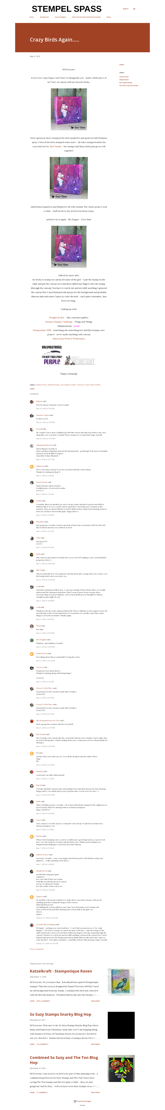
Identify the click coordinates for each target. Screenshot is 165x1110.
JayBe (38, 801)
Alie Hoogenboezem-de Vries (48, 720)
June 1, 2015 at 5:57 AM (45, 531)
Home (31, 17)
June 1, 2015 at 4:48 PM (45, 601)
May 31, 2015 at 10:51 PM (45, 438)
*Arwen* (39, 667)
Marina (39, 836)
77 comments (42, 1092)
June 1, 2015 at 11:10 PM (45, 633)
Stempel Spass (65, 8)
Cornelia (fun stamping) (45, 924)
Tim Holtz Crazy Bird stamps (128, 86)
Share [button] (121, 65)
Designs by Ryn (56, 317)
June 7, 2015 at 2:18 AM (45, 864)
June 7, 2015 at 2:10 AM (45, 848)
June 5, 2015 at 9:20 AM (45, 813)
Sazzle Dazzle (41, 482)
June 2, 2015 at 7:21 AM (45, 682)
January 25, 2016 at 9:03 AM (47, 943)
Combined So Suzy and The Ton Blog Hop (64, 1060)
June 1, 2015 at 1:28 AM (45, 476)
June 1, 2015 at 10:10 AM (45, 564)
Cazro (38, 820)
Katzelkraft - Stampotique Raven (61, 971)
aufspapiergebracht (44, 445)
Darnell (39, 429)
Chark (38, 626)
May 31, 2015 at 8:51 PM (45, 408)
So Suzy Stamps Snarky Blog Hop (60, 1014)
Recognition (44, 17)
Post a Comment (36, 949)
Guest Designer (60, 17)
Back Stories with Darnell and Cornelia (86, 17)
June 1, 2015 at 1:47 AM (45, 494)
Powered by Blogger (82, 1101)
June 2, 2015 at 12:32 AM (45, 661)
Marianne (40, 522)
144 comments (42, 1044)
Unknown (40, 466)
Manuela (39, 771)
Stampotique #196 (42, 330)
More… (109, 17)
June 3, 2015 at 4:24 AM (45, 765)
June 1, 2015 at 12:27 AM (45, 459)
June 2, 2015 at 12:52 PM (45, 746)
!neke (38, 538)
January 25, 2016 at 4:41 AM (47, 918)
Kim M (38, 785)
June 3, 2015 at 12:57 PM (45, 795)
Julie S (38, 570)
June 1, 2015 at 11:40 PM (45, 647)
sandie (38, 501)
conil (38, 586)
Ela (37, 753)
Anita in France (42, 855)
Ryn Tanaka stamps (125, 83)
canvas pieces (123, 77)
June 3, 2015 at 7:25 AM (45, 779)
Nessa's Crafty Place (44, 688)
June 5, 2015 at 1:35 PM (45, 829)
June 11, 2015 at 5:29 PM (45, 890)
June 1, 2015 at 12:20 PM (45, 580)
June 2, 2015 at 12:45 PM (45, 728)
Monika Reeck (41, 871)
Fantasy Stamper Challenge (59, 321)
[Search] (125, 9)
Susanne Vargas (42, 415)
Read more (95, 1001)
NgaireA (39, 896)
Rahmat (39, 401)
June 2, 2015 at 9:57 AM (45, 698)
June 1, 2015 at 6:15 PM (45, 619)
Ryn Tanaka (56, 146)
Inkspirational (65, 326)
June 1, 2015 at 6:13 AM (45, 547)
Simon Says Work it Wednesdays (69, 338)
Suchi (38, 554)
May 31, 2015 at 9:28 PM (45, 422)
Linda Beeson (41, 653)
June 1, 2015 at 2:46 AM (45, 515)
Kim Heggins (41, 640)
